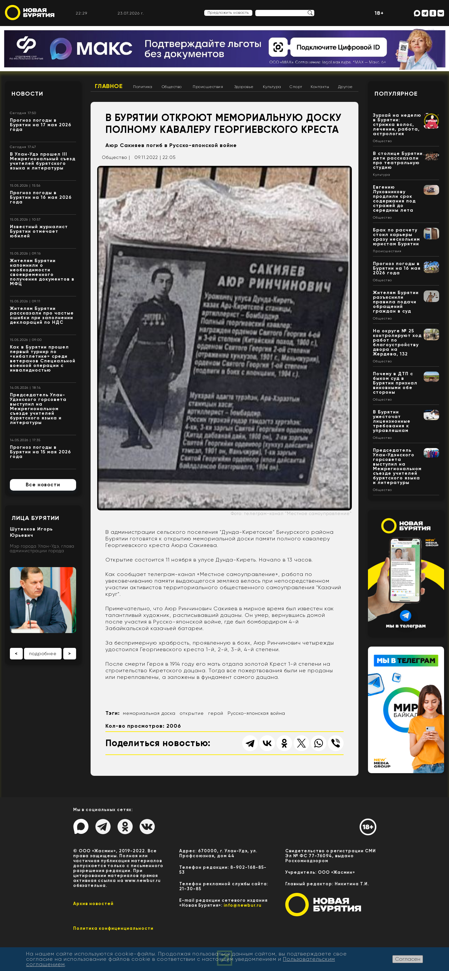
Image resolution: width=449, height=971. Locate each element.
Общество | (116, 157)
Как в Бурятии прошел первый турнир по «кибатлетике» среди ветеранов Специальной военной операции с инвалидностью (42, 358)
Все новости (43, 485)
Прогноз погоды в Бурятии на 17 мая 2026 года (40, 124)
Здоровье (244, 86)
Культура (272, 86)
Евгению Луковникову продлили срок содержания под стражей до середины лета (394, 198)
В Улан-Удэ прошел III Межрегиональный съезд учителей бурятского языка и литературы (42, 161)
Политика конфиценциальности (113, 928)
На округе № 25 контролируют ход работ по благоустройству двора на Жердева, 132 (397, 342)
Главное (109, 86)
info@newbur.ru (243, 905)
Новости (27, 93)
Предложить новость (228, 12)
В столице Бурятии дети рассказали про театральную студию (398, 160)
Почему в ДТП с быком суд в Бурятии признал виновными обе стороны (395, 383)
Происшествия (208, 86)
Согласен (407, 959)
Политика (142, 86)
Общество (172, 86)
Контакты (320, 86)
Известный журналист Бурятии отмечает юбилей (39, 231)
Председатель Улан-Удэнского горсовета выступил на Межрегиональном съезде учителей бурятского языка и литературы (38, 408)
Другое (345, 86)
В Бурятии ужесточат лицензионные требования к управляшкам (391, 421)
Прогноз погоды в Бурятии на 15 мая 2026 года (40, 451)
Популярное (396, 93)
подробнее (43, 653)
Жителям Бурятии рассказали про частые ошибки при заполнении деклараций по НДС (42, 315)
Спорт (296, 86)
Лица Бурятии (35, 518)
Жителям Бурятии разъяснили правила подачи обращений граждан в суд (396, 302)
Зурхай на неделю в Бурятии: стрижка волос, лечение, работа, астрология (397, 124)
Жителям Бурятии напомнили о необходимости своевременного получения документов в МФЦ (42, 272)
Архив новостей (93, 903)
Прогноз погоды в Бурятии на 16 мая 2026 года (41, 197)
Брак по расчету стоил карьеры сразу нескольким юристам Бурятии (396, 237)
